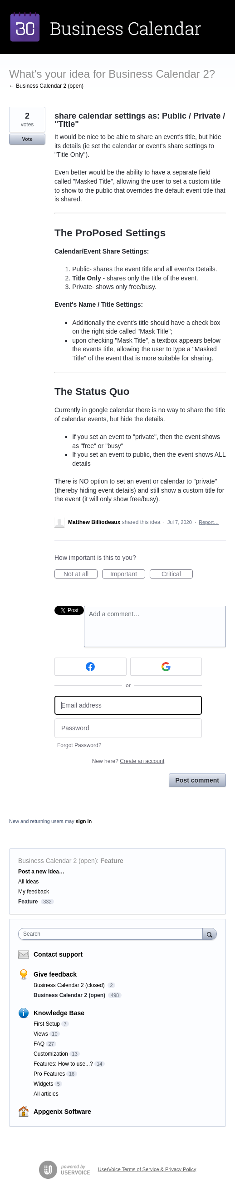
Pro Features (49, 1074)
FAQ (39, 1044)
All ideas (28, 881)
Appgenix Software (62, 1111)
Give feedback (55, 974)
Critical (177, 574)
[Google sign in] (166, 667)
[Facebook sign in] (90, 667)
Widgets (43, 1084)
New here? (128, 761)
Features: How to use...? (63, 1064)
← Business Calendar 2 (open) (46, 86)
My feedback (33, 891)
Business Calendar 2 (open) (57, 860)
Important (127, 574)
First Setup (47, 1024)
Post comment (197, 780)
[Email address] (128, 705)
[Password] (128, 728)
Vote (27, 139)
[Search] (209, 933)
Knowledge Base (59, 1013)
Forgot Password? (79, 745)
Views (41, 1034)
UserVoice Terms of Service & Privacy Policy (147, 1169)
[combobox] (112, 934)
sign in (84, 821)
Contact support (58, 954)
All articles (46, 1094)
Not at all (81, 574)
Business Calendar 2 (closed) (70, 985)
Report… (209, 522)
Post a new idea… (41, 871)
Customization (51, 1054)
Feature (111, 860)
